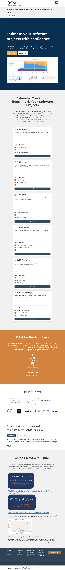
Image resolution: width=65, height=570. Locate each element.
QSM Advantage (31, 552)
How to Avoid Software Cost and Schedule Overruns (28, 512)
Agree (28, 568)
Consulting (9, 554)
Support (40, 554)
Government (10, 555)
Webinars (19, 554)
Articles (19, 555)
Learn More (11, 15)
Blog (28, 555)
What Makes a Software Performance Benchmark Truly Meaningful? (30, 492)
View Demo (12, 53)
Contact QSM (41, 552)
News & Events (31, 554)
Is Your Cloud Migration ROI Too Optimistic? (25, 537)
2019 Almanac (20, 552)
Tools (8, 552)
